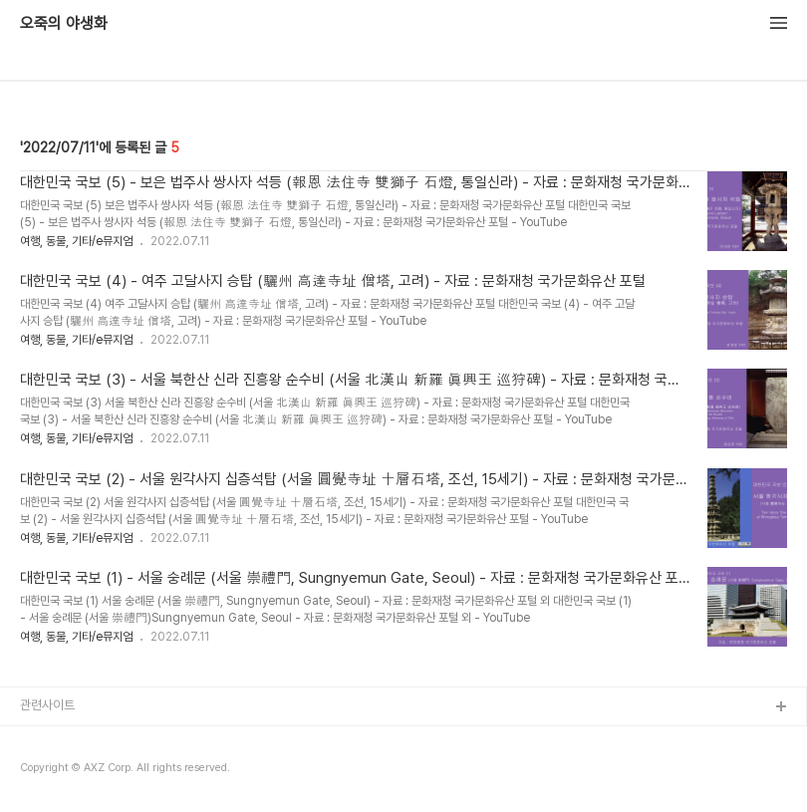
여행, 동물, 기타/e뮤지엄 (76, 241)
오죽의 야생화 (64, 24)
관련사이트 (47, 704)
